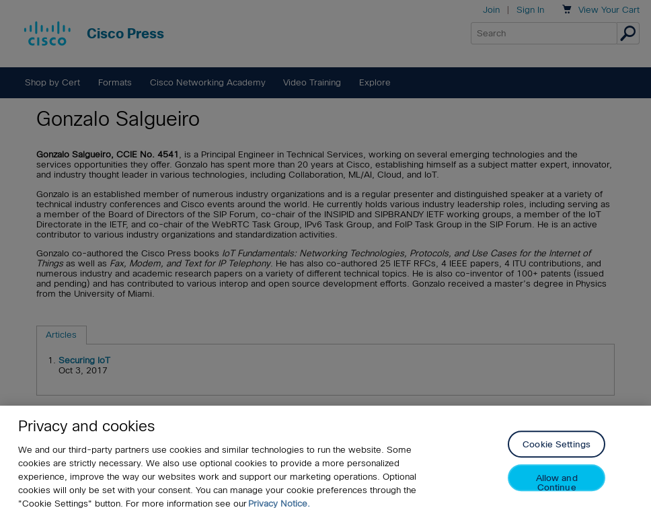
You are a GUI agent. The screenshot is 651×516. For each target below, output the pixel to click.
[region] (325, 461)
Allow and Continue (557, 483)
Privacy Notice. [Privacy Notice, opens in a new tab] (279, 504)
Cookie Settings (556, 445)
